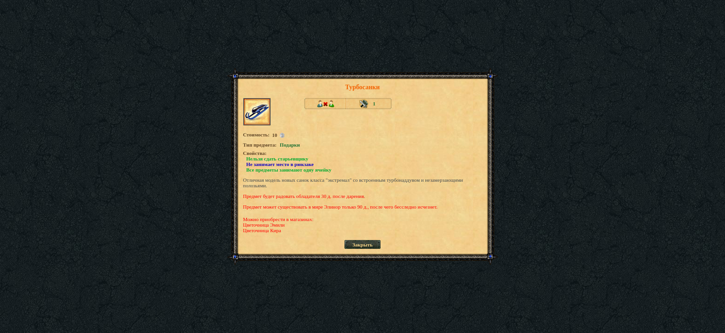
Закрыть (362, 244)
